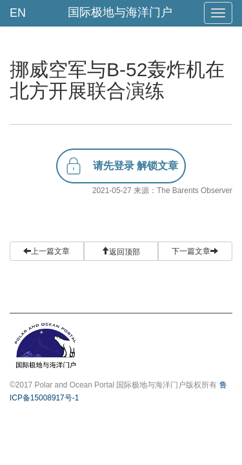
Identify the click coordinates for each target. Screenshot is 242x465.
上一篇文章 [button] (46, 251)
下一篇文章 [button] (195, 251)
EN (18, 12)
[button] (121, 251)
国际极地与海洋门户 (120, 12)
